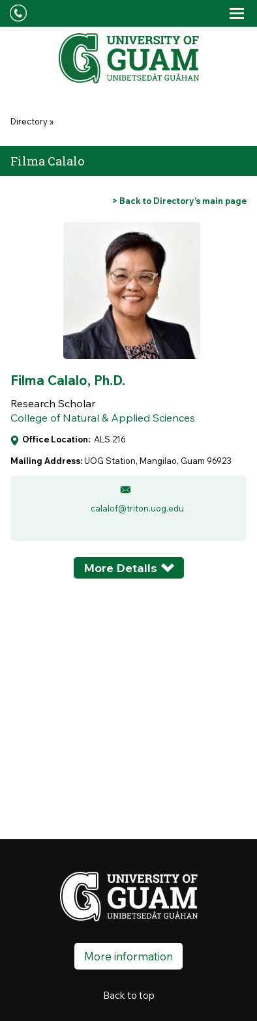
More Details (120, 567)
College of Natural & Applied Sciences (102, 417)
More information (128, 956)
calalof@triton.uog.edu (137, 508)
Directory (29, 121)
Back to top (129, 995)
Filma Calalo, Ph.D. (67, 380)
